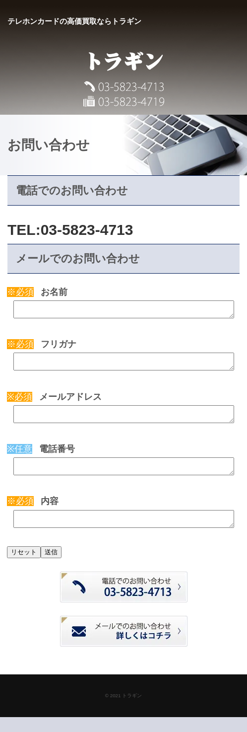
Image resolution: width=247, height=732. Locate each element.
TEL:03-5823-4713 (70, 229)
